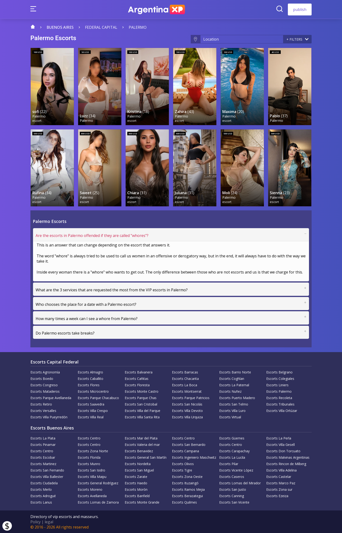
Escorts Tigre (182, 470)
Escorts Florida (89, 457)
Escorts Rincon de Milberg (286, 463)
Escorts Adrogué (43, 495)
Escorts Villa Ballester (46, 476)
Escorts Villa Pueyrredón (48, 417)
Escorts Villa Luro (232, 410)
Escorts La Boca (184, 384)
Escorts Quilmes (184, 502)
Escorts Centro (89, 438)
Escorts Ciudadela (44, 483)
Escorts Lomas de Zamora (98, 502)
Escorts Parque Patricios (190, 397)
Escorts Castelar (278, 476)
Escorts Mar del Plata (141, 438)
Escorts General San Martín (145, 457)
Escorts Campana (185, 450)
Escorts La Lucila (232, 457)
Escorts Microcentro (93, 391)
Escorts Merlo (41, 489)
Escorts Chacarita (185, 378)
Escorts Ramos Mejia (188, 489)
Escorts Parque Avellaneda (50, 397)
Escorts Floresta (137, 384)
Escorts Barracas (185, 372)
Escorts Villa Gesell (280, 444)
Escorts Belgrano (279, 372)
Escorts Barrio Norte (235, 372)
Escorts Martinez (43, 463)
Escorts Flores (89, 384)
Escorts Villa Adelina (281, 470)
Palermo (138, 27)
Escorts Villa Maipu (92, 476)
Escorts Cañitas (136, 378)
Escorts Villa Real (91, 417)
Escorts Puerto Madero (237, 397)
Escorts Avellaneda (92, 495)
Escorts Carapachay (234, 450)
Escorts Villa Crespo (93, 410)
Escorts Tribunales (280, 404)
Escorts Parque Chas (141, 397)
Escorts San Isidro (91, 470)
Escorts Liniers (277, 384)
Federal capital (101, 27)
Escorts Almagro (90, 372)
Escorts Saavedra (91, 404)
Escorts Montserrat (187, 391)
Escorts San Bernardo (188, 444)
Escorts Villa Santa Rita (142, 417)
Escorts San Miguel (139, 470)
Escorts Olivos (183, 463)
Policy (35, 521)
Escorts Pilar (228, 463)
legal (49, 521)
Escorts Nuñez (230, 391)
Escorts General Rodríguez (98, 483)
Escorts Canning (231, 495)
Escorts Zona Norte (93, 450)
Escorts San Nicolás (187, 404)
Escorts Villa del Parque (142, 410)
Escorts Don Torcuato (283, 450)
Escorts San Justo (232, 489)
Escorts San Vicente (234, 502)
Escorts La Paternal (234, 384)
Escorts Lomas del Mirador (240, 483)
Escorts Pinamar (43, 444)
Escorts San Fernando (47, 470)
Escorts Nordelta (138, 463)
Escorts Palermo (279, 391)
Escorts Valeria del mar (142, 444)
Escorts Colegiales (280, 378)
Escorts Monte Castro (141, 391)
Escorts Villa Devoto (187, 410)
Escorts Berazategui (187, 495)
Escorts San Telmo (233, 404)
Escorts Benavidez (139, 450)
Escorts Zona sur (279, 489)
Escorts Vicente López (236, 470)
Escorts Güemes (231, 438)
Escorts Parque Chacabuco (98, 397)
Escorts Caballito (90, 378)
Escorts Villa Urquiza (187, 417)
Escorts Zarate (136, 476)
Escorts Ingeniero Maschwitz (194, 457)
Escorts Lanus (41, 502)
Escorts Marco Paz (280, 483)
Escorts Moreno (90, 489)
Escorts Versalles (43, 410)
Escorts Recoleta (279, 397)
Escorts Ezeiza (277, 495)
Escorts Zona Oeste (187, 476)
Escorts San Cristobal (141, 404)
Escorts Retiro (41, 404)
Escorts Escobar (42, 457)
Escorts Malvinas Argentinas (287, 457)
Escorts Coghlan (231, 378)
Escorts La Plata (42, 438)
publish (299, 9)
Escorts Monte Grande (142, 502)
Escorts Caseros (231, 476)
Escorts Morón (136, 489)
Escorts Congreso (44, 384)
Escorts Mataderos (45, 391)
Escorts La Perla (278, 438)
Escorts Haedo (136, 483)
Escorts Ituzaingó (185, 483)
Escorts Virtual (230, 417)
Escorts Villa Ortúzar (281, 410)
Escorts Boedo (41, 378)
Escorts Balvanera (138, 372)
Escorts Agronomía (45, 372)
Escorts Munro (89, 463)
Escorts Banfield (137, 495)
